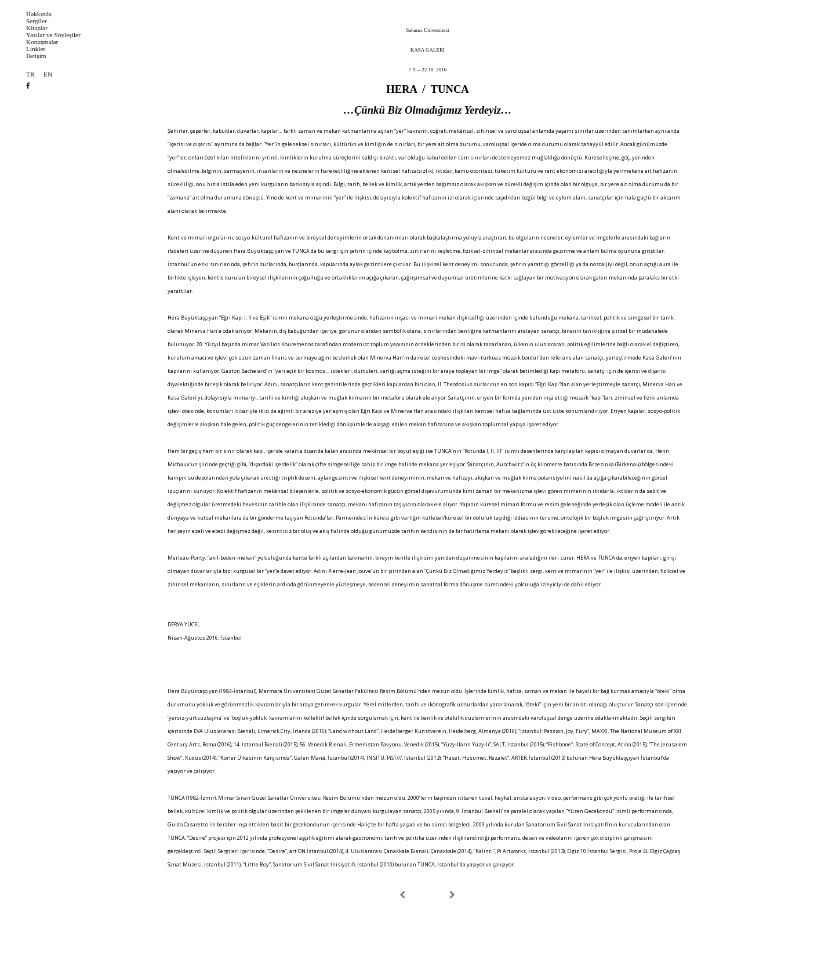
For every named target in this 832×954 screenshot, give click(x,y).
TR (30, 74)
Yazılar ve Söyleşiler (53, 35)
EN (47, 74)
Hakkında (39, 14)
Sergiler (36, 21)
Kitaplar (37, 28)
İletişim (36, 56)
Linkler (35, 49)
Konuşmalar (42, 42)
